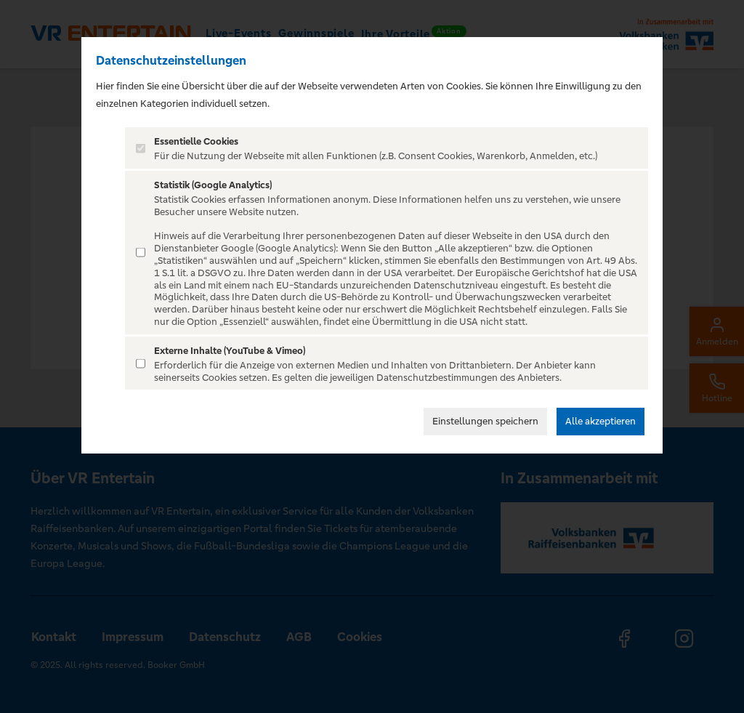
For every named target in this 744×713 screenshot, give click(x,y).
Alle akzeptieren (600, 421)
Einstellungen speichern (485, 421)
